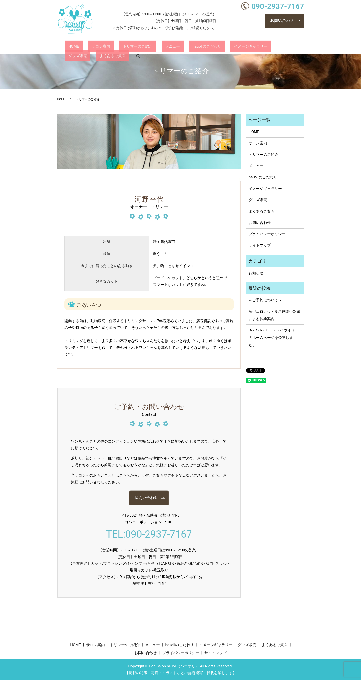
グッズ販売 (243, 46)
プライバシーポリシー (267, 234)
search (293, 47)
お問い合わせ (260, 222)
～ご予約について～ (265, 300)
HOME (70, 46)
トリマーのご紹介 (119, 46)
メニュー (147, 46)
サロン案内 (90, 46)
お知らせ (256, 273)
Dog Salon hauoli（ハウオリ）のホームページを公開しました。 (273, 337)
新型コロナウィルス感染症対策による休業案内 (274, 315)
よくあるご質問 (270, 46)
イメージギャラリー (211, 46)
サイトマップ (260, 245)
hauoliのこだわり (174, 46)
